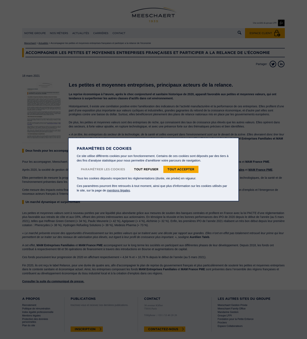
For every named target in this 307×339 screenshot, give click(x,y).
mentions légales (118, 190)
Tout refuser (146, 169)
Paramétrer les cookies (103, 169)
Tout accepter (180, 169)
